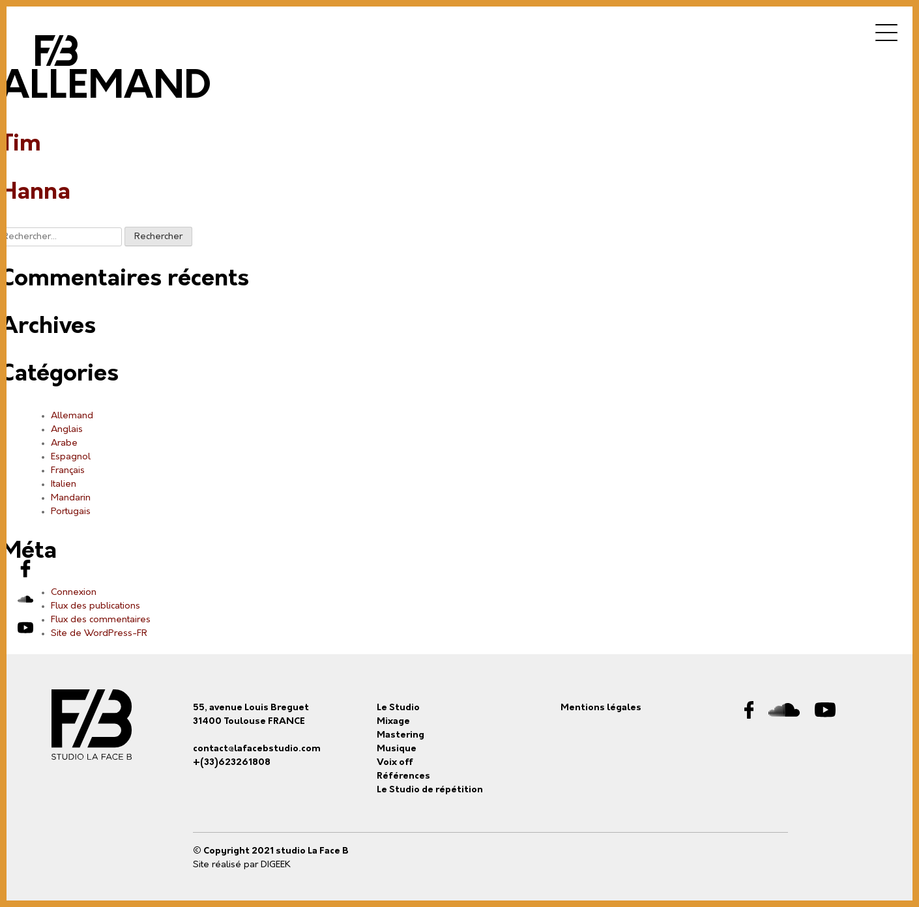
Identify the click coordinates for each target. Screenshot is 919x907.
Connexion (73, 592)
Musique (396, 749)
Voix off (395, 763)
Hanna (35, 193)
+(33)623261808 (231, 763)
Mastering (400, 735)
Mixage (393, 722)
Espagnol (71, 457)
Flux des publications (95, 606)
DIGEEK (276, 865)
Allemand (72, 416)
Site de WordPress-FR (99, 634)
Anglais (67, 430)
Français (68, 471)
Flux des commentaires (101, 620)
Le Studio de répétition (430, 790)
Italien (63, 484)
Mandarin (71, 498)
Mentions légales (601, 708)
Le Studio (398, 708)
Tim (20, 144)
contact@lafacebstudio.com (257, 749)
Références (403, 776)
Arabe (64, 443)
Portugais (71, 512)
